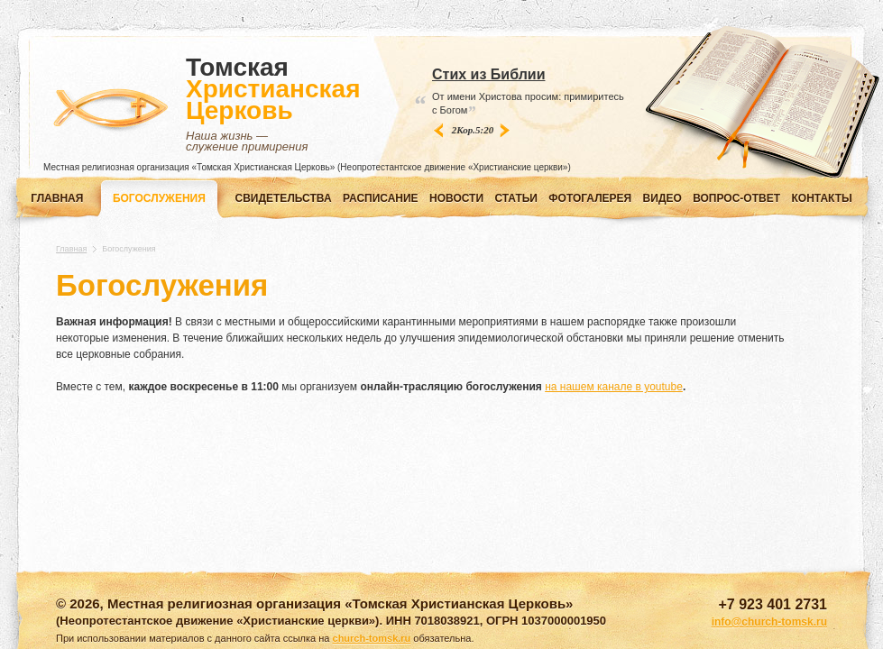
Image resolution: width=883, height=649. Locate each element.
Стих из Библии (488, 74)
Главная (57, 198)
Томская (273, 104)
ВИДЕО (662, 198)
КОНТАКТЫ (822, 198)
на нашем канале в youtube (614, 386)
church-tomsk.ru (372, 638)
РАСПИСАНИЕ (381, 198)
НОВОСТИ (456, 198)
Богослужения (159, 198)
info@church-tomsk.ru (769, 622)
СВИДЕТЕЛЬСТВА (283, 198)
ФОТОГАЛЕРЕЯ (589, 198)
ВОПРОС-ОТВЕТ (736, 198)
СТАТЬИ (516, 198)
